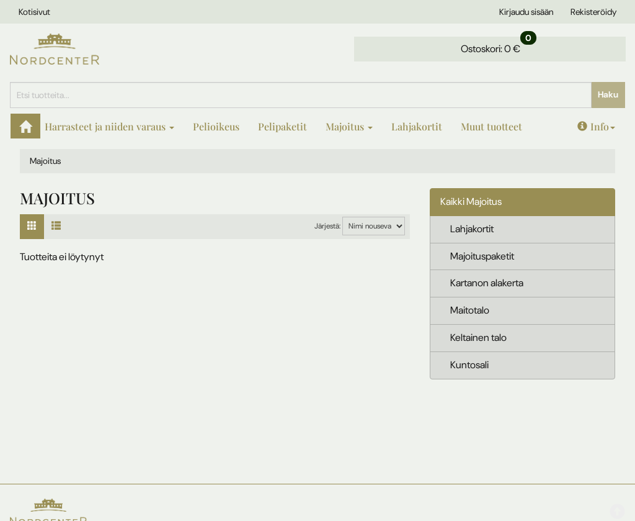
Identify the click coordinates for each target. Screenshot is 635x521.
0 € (498, 46)
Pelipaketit (282, 126)
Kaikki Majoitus (471, 201)
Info (596, 126)
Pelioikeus (216, 126)
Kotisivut (34, 11)
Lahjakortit (416, 126)
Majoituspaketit (482, 256)
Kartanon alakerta (486, 282)
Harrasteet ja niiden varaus (109, 126)
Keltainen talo (478, 337)
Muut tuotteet (491, 126)
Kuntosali (469, 364)
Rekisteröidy (593, 11)
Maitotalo (469, 310)
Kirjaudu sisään (526, 11)
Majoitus (349, 126)
